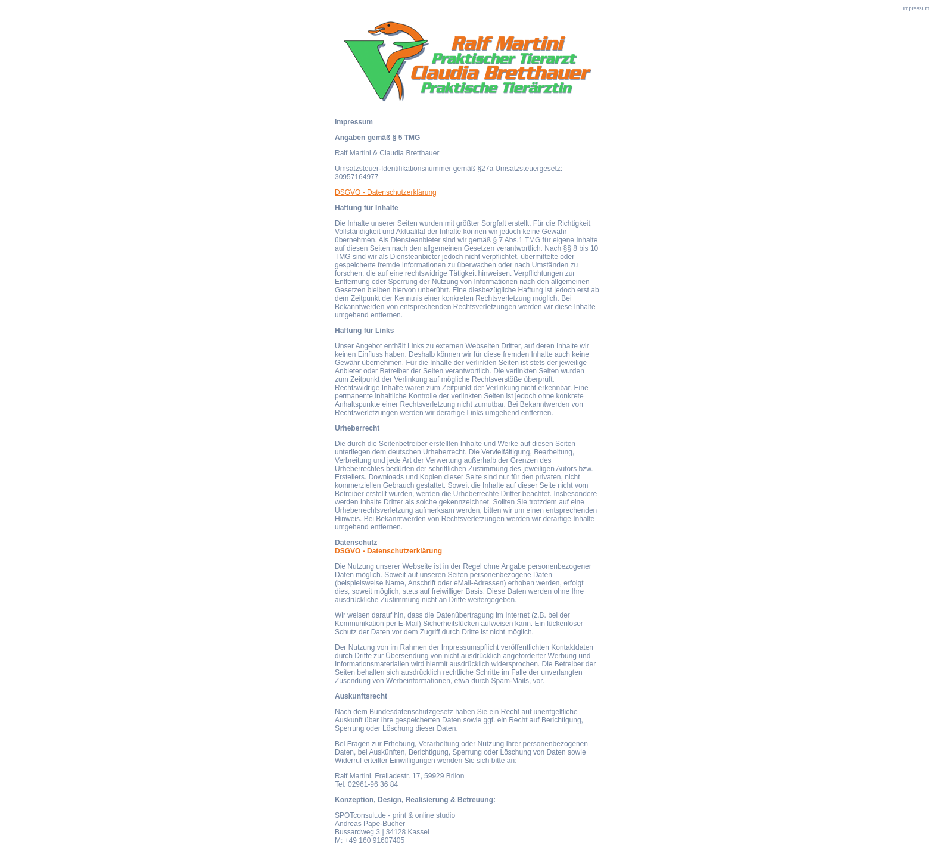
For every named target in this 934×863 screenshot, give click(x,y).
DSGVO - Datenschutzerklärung (386, 192)
